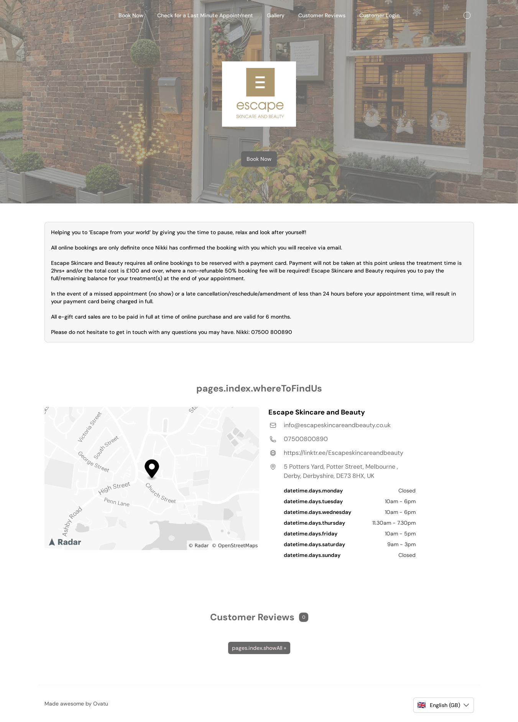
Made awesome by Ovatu (76, 703)
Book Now (259, 158)
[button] (443, 705)
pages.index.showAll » (259, 647)
